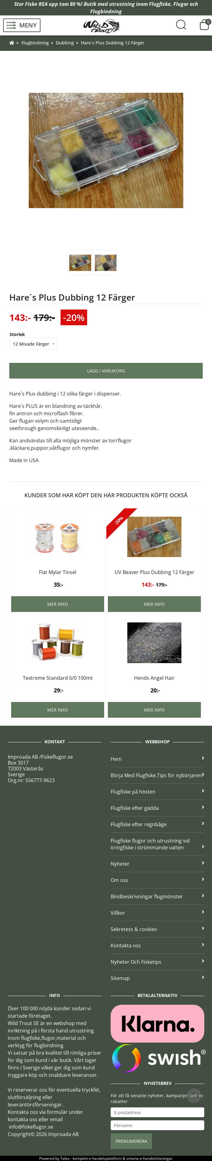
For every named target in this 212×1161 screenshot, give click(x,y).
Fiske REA (36, 4)
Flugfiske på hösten (157, 791)
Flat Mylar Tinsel (57, 572)
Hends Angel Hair (154, 678)
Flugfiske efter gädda (157, 808)
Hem (157, 759)
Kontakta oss (157, 945)
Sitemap (157, 978)
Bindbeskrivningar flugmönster (157, 896)
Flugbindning (106, 11)
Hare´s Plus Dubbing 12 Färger (112, 43)
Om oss (157, 880)
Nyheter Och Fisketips (157, 961)
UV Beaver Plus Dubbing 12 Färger (154, 572)
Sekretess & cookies (157, 929)
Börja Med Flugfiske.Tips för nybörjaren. (157, 775)
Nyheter (157, 863)
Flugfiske (160, 4)
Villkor (157, 912)
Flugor (181, 4)
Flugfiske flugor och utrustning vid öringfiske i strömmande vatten (157, 844)
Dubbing (65, 43)
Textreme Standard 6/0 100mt (58, 678)
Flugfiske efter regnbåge (157, 824)
